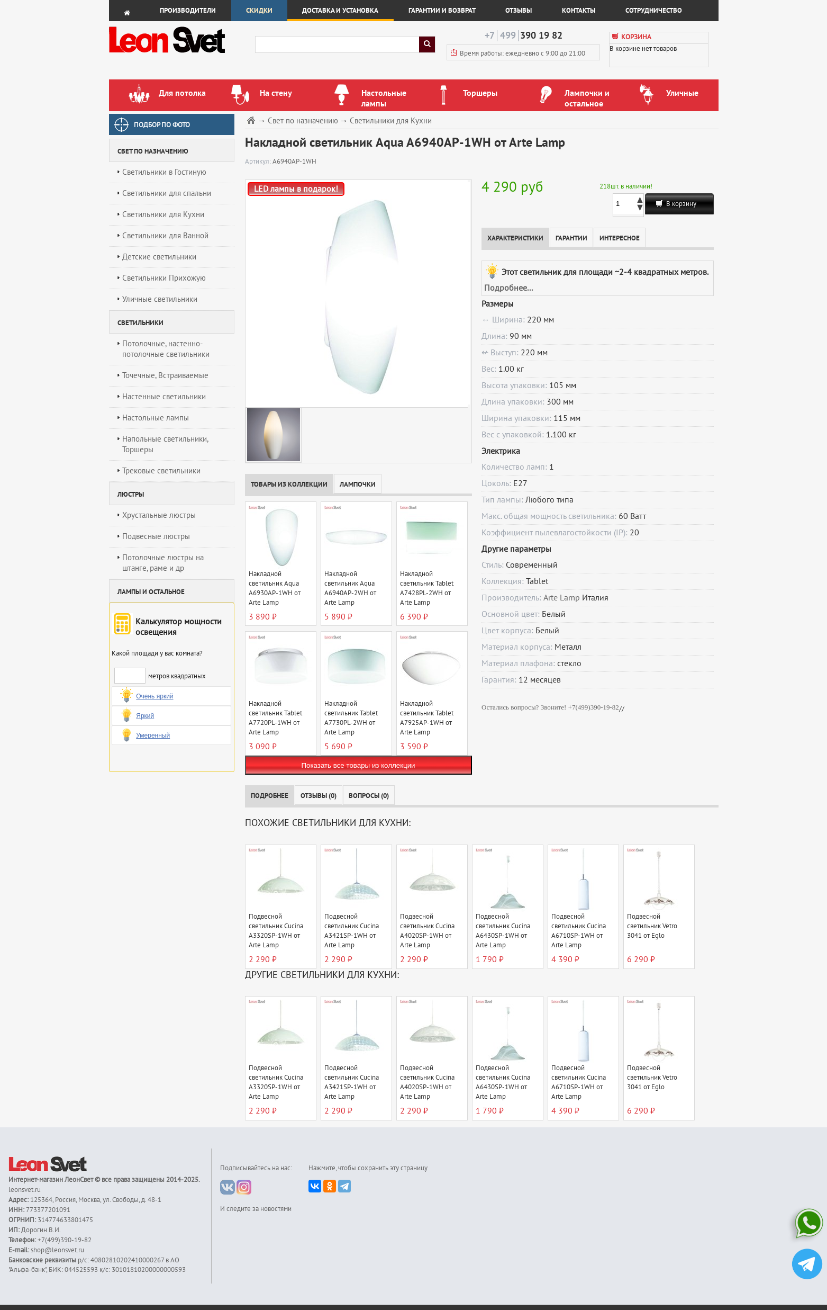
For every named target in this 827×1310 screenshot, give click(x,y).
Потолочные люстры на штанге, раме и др (163, 563)
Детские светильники (159, 257)
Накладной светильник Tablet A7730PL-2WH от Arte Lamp (351, 718)
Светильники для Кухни (163, 214)
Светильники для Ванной (165, 235)
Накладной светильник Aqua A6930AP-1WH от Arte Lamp (275, 588)
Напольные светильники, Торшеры (165, 444)
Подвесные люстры (156, 536)
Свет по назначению (303, 120)
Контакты (578, 10)
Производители (188, 10)
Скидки (259, 10)
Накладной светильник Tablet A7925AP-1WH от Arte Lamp (426, 718)
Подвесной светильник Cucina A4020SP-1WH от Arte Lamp (427, 930)
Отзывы (518, 10)
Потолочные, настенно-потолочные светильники (166, 349)
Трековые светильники (161, 470)
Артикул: (258, 161)
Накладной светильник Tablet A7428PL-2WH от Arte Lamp (426, 588)
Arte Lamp (561, 598)
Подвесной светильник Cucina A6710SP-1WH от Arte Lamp (578, 930)
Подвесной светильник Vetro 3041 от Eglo (652, 926)
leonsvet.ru (24, 1190)
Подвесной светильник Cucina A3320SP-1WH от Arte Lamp (276, 930)
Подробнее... (508, 288)
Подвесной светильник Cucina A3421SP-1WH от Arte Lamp (351, 930)
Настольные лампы (155, 418)
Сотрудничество (653, 10)
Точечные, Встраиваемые (165, 375)
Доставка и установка (340, 10)
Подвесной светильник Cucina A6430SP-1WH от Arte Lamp (503, 930)
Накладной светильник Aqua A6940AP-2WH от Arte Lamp (350, 588)
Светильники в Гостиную (164, 172)
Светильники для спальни (166, 193)
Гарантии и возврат (442, 10)
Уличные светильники (159, 299)
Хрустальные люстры (159, 515)
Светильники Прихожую (164, 278)
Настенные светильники (164, 396)
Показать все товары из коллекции (358, 765)
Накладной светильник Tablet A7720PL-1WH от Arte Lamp (275, 718)
